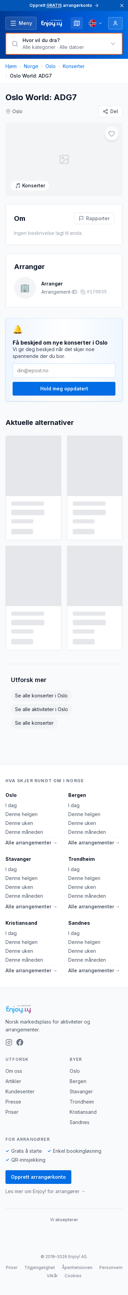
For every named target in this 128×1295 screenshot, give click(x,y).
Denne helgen (21, 814)
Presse (13, 1102)
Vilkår (52, 1275)
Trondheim (81, 859)
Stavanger (18, 859)
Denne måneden (24, 832)
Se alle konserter (34, 723)
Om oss (13, 1071)
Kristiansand (21, 923)
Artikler (13, 1081)
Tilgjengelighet (39, 1267)
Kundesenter (19, 1091)
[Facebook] (19, 1042)
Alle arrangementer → (31, 842)
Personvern (111, 1267)
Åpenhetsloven (77, 1267)
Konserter (74, 66)
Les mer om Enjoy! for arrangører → (45, 1191)
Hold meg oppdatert (64, 388)
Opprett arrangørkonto (38, 1177)
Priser (11, 1112)
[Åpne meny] (21, 23)
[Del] (110, 111)
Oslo (50, 66)
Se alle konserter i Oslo (41, 695)
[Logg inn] (115, 23)
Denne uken (19, 823)
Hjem (11, 66)
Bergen (77, 795)
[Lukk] (122, 5)
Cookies (73, 1275)
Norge (31, 66)
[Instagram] (8, 1042)
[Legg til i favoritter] (111, 134)
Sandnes (79, 923)
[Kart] (77, 23)
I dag (11, 805)
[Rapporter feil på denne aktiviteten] (94, 218)
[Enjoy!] (64, 1009)
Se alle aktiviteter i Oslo (41, 709)
